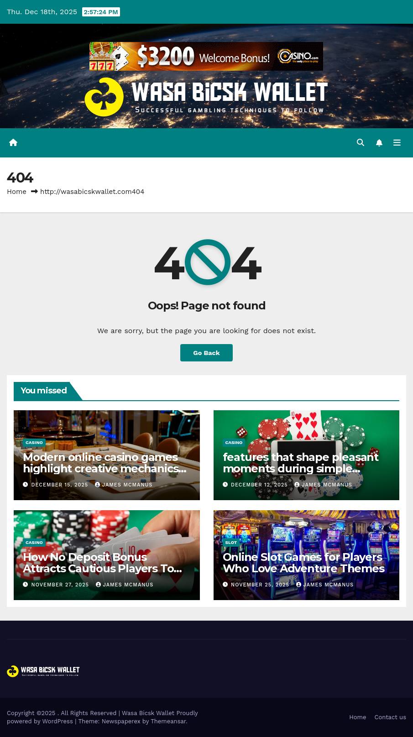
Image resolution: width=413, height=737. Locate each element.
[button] (360, 142)
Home (16, 192)
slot (231, 542)
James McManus (124, 485)
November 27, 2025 (61, 585)
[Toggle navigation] (397, 143)
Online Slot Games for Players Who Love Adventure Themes (303, 562)
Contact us (390, 717)
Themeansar (168, 721)
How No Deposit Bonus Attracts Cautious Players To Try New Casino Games (98, 568)
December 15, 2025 (60, 485)
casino (34, 442)
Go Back (206, 352)
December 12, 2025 (260, 485)
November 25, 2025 (261, 585)
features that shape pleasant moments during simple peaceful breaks (300, 468)
